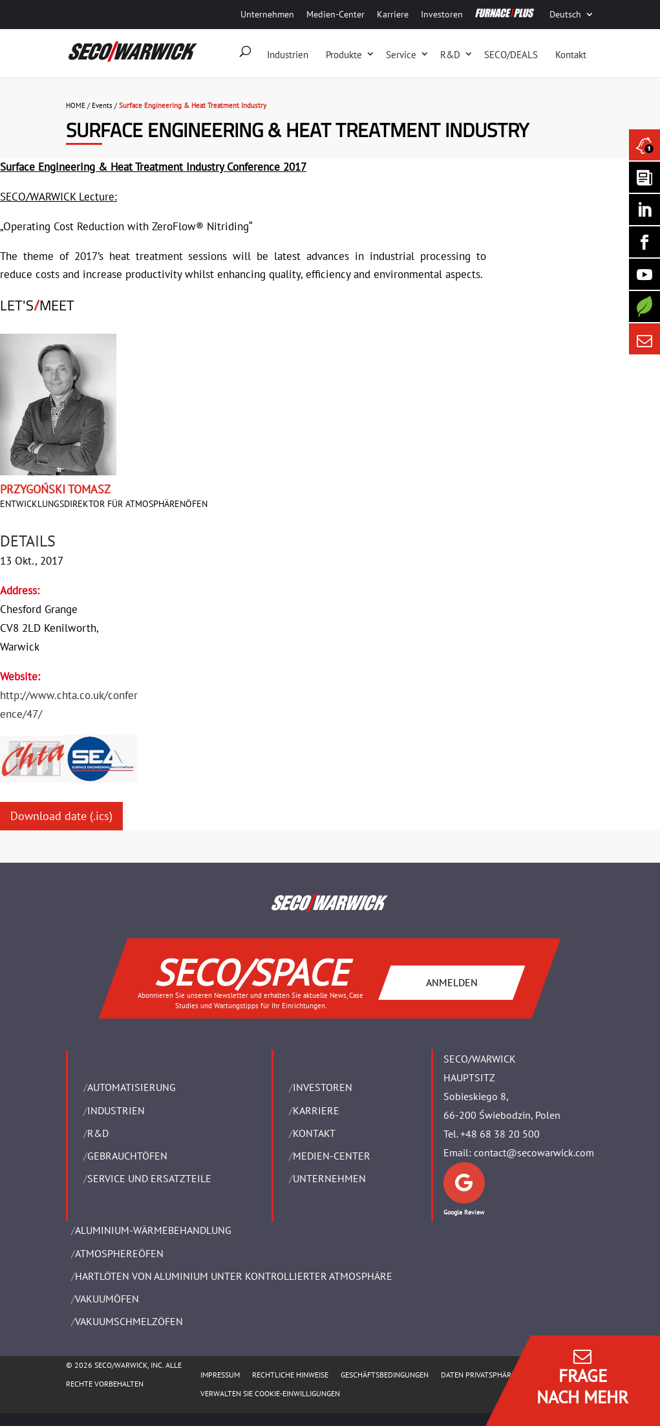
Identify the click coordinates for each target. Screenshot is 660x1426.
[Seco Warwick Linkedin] (644, 209)
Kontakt (570, 55)
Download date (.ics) (61, 815)
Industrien (287, 55)
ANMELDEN (452, 982)
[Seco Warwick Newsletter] (644, 177)
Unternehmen (267, 14)
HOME (75, 105)
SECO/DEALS (511, 55)
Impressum (220, 1374)
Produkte (344, 55)
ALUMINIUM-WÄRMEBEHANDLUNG (153, 1230)
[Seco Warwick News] (644, 144)
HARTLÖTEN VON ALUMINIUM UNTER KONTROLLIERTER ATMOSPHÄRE (233, 1275)
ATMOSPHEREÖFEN (119, 1253)
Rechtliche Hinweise (290, 1374)
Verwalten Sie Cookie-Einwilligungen (270, 1393)
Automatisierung (131, 1087)
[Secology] (644, 306)
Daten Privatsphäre (478, 1374)
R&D (450, 55)
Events (102, 105)
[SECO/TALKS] (644, 274)
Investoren (442, 14)
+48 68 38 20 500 (500, 1133)
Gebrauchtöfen (127, 1155)
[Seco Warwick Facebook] (644, 241)
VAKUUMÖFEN (107, 1298)
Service (401, 55)
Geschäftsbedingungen (385, 1374)
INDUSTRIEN (116, 1110)
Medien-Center (335, 14)
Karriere (393, 14)
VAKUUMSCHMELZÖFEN (129, 1321)
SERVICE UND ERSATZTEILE (149, 1178)
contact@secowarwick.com (534, 1152)
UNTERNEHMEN (329, 1178)
